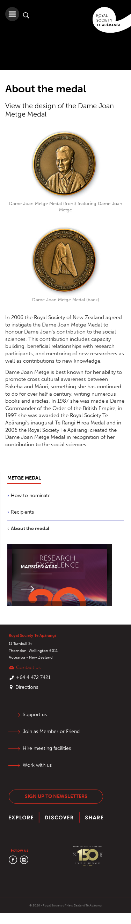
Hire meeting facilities (47, 748)
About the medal (30, 529)
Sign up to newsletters (56, 796)
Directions (26, 687)
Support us (35, 715)
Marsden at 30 (39, 567)
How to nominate (31, 496)
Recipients (22, 512)
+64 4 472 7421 (33, 677)
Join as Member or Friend (51, 731)
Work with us (37, 765)
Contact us (28, 668)
